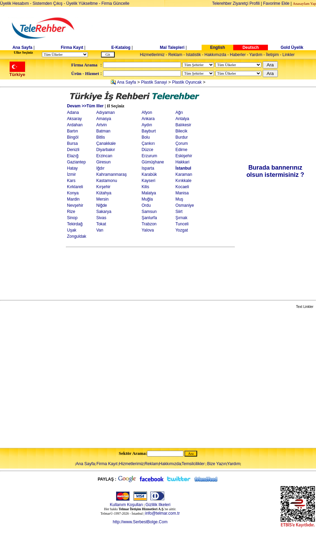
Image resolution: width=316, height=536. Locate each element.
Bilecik (182, 131)
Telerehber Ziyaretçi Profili (236, 3)
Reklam (175, 54)
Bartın (72, 131)
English (217, 47)
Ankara (148, 118)
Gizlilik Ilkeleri (158, 504)
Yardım (255, 54)
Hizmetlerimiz (152, 54)
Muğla (147, 199)
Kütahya (103, 193)
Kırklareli (75, 186)
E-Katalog (121, 47)
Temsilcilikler (193, 463)
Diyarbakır (105, 149)
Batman (103, 131)
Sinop (72, 217)
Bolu (146, 137)
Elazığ (72, 155)
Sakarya (103, 211)
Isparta (148, 168)
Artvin (101, 124)
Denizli (73, 149)
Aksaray (74, 118)
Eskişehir (184, 155)
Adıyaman (105, 112)
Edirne (182, 149)
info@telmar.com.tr (162, 513)
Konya (73, 193)
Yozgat (182, 230)
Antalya (182, 118)
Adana (73, 112)
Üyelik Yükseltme (82, 3)
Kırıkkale (184, 180)
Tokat (101, 224)
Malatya (149, 193)
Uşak (71, 230)
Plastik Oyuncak (187, 82)
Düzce (147, 149)
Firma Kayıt (72, 47)
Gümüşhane (153, 162)
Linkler (288, 54)
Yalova (148, 230)
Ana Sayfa (22, 47)
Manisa (182, 193)
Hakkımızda (215, 54)
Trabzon (149, 224)
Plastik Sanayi (154, 82)
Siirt (179, 211)
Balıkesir (183, 124)
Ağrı (179, 112)
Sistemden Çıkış (48, 3)
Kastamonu (106, 180)
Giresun (103, 162)
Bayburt (149, 131)
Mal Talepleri (172, 47)
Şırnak (182, 217)
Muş (179, 199)
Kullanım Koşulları (126, 504)
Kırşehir (103, 186)
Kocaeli (182, 186)
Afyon (147, 112)
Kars (71, 180)
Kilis (145, 186)
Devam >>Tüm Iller (85, 106)
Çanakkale (106, 143)
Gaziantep (76, 162)
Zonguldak (76, 236)
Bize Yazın (216, 463)
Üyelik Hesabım (14, 3)
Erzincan (104, 155)
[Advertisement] (32, 193)
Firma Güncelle (115, 3)
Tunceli (182, 224)
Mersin (102, 199)
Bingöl (72, 137)
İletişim (272, 54)
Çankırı (148, 143)
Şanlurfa (149, 217)
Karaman (184, 174)
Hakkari (183, 162)
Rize (71, 211)
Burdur (182, 137)
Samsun (149, 211)
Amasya (103, 118)
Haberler (238, 54)
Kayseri (148, 180)
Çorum (182, 143)
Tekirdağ (74, 224)
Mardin (73, 199)
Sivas (101, 217)
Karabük (149, 174)
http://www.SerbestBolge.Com (140, 521)
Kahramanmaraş (111, 174)
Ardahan (74, 124)
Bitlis (100, 137)
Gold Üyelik (292, 47)
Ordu (146, 205)
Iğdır (100, 168)
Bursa (72, 143)
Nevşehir (75, 205)
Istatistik (193, 54)
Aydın (147, 124)
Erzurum (149, 155)
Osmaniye (185, 205)
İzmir (71, 174)
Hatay (72, 168)
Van (99, 230)
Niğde (101, 205)
